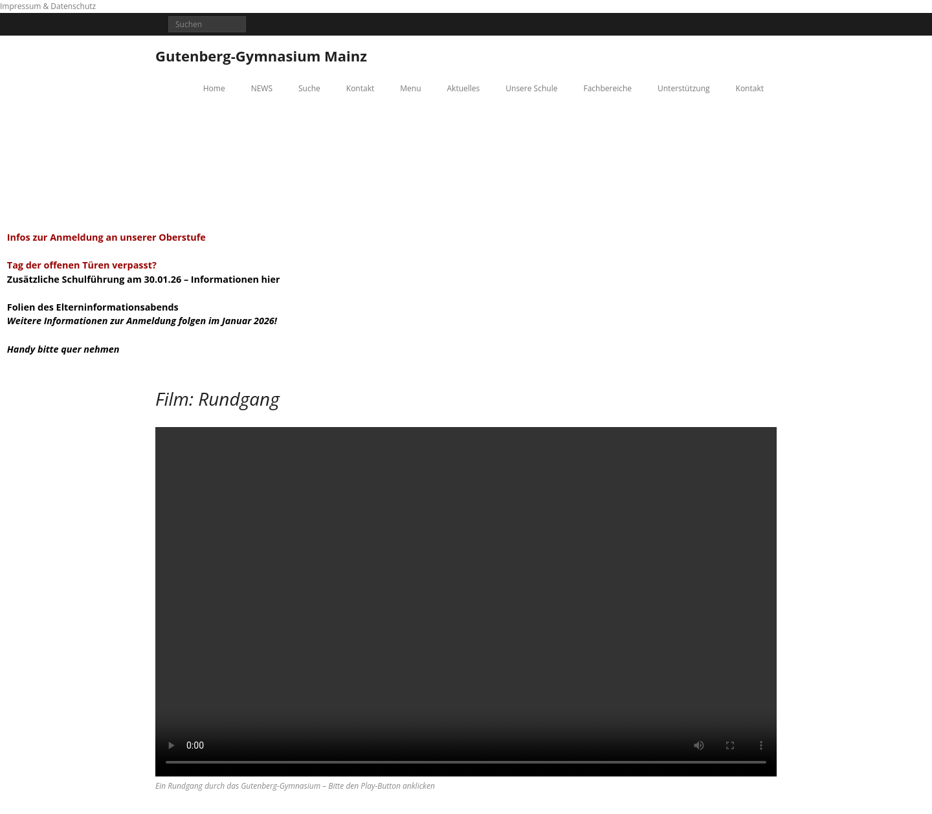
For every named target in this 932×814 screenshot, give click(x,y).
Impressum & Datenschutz (48, 6)
